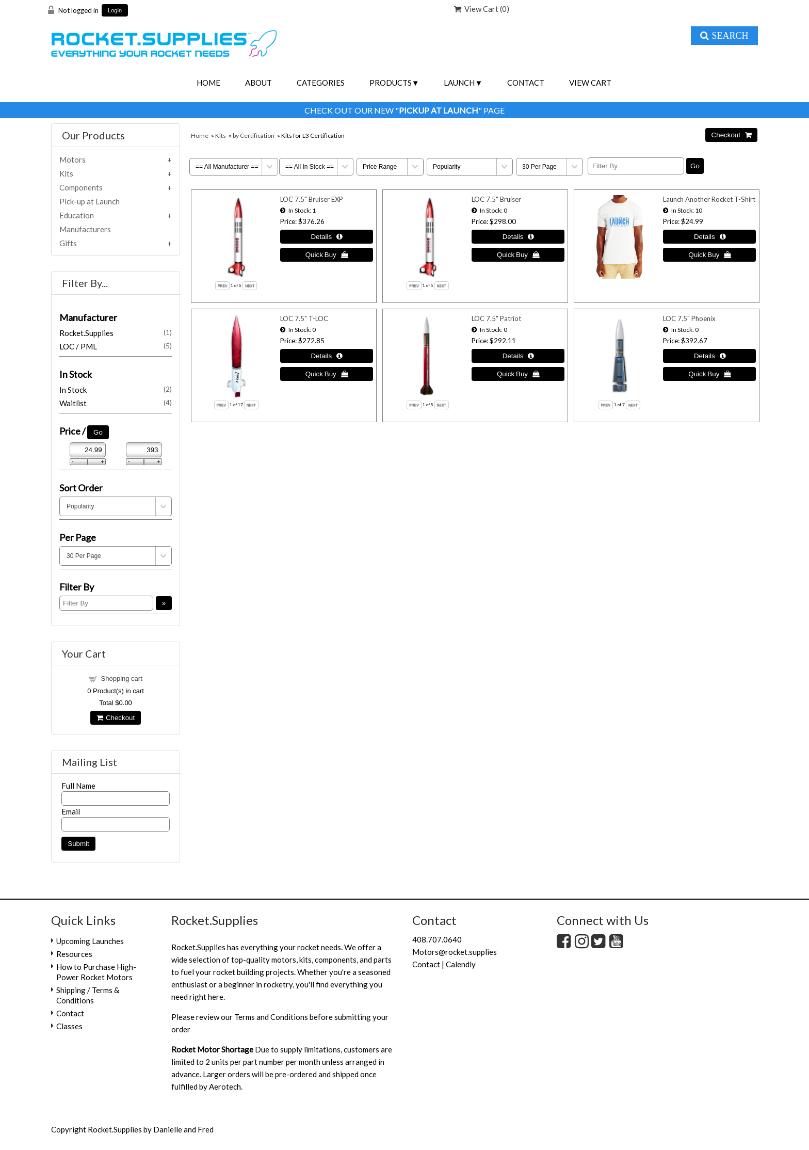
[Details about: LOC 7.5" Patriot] (518, 356)
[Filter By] (636, 165)
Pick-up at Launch (89, 201)
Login (115, 10)
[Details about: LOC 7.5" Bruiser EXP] (326, 237)
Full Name (78, 785)
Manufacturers (85, 229)
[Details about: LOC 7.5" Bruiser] (518, 237)
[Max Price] (144, 449)
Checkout (115, 717)
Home (208, 82)
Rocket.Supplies (115, 333)
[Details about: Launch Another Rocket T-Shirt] (709, 237)
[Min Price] (88, 449)
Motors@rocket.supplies (454, 951)
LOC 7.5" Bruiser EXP (311, 199)
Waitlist (115, 403)
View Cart (590, 82)
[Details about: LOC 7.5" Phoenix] (709, 356)
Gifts (68, 243)
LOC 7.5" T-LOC (304, 318)
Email (70, 811)
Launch (459, 82)
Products (390, 82)
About (258, 82)
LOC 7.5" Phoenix (689, 318)
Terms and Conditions (271, 1016)
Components (81, 187)
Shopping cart (121, 678)
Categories (321, 82)
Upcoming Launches (90, 941)
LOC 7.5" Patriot (496, 318)
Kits (220, 135)
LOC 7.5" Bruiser (496, 199)
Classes (69, 1026)
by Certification (253, 135)
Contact (525, 82)
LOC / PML (115, 346)
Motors (72, 159)
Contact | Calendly (444, 964)
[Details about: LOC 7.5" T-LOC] (326, 356)
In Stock (115, 389)
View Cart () (481, 8)
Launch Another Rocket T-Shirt (709, 199)
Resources (74, 954)
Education (76, 215)
